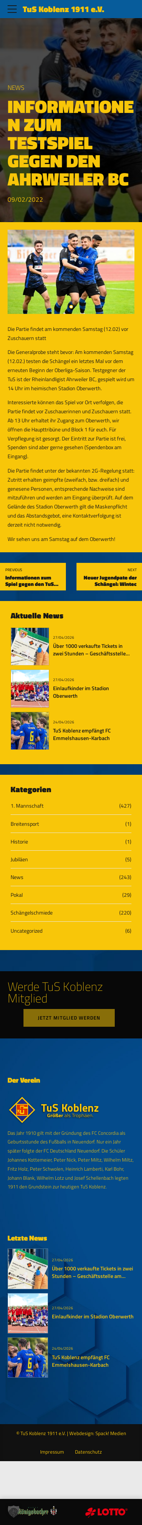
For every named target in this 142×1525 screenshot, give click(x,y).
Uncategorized (26, 931)
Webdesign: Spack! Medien (97, 1433)
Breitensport (25, 824)
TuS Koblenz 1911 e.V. (63, 9)
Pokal (17, 895)
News (16, 88)
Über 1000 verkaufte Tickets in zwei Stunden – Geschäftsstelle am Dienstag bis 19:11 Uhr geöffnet (89, 657)
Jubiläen (19, 859)
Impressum (52, 1451)
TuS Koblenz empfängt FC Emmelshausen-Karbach (82, 734)
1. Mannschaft (27, 806)
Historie (19, 841)
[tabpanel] (71, 272)
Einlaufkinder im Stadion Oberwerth (81, 692)
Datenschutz (88, 1451)
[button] (13, 1511)
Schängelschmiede (32, 912)
